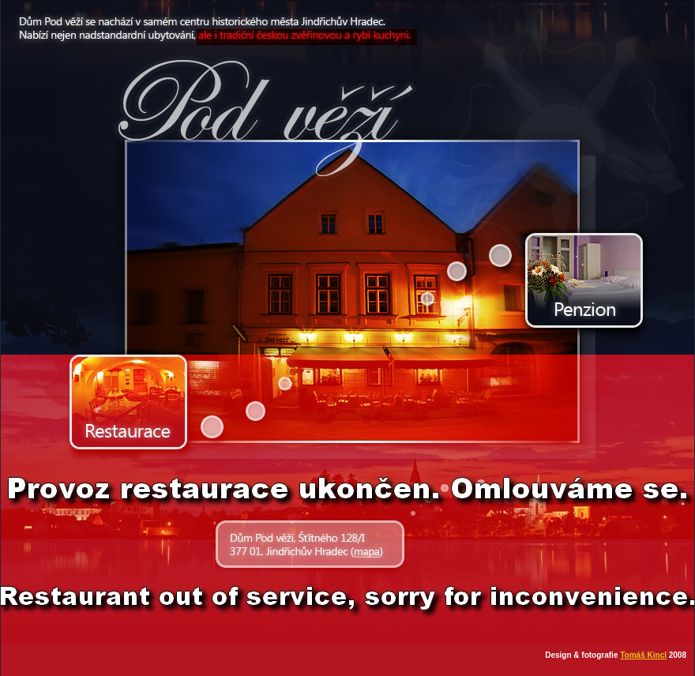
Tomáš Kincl (643, 655)
